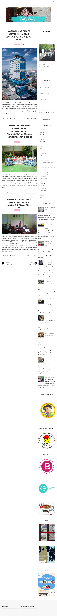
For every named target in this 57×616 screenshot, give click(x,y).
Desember (43, 153)
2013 (41, 197)
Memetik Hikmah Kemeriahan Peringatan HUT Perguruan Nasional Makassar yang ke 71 (19, 131)
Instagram (47, 98)
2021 (41, 139)
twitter (41, 92)
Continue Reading (31, 118)
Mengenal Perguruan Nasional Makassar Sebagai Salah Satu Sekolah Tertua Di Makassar (46, 362)
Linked (41, 86)
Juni (42, 183)
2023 (41, 134)
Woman (52, 112)
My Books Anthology (49, 110)
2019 (41, 144)
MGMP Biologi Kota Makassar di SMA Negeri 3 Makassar (19, 202)
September (43, 176)
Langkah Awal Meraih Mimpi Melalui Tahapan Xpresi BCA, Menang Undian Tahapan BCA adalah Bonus (46, 264)
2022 (41, 137)
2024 (41, 132)
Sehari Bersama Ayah (49, 377)
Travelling (47, 112)
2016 (41, 151)
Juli (42, 181)
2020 (41, 141)
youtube (41, 98)
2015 (41, 192)
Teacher (17, 141)
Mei (42, 185)
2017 (41, 148)
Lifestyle (17, 44)
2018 (41, 146)
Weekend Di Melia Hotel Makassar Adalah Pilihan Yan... (47, 162)
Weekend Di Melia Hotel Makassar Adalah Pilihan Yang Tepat (19, 35)
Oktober (43, 158)
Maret (42, 188)
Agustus (43, 178)
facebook (47, 86)
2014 (41, 195)
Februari (43, 190)
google (47, 92)
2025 (41, 129)
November (43, 155)
